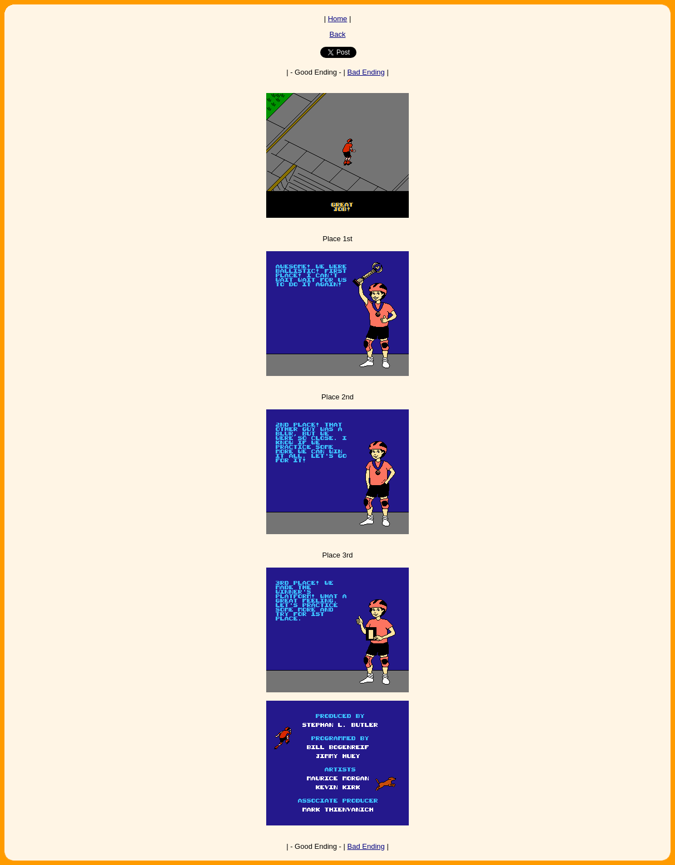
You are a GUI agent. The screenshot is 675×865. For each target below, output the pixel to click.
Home (338, 18)
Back (338, 34)
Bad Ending (366, 72)
